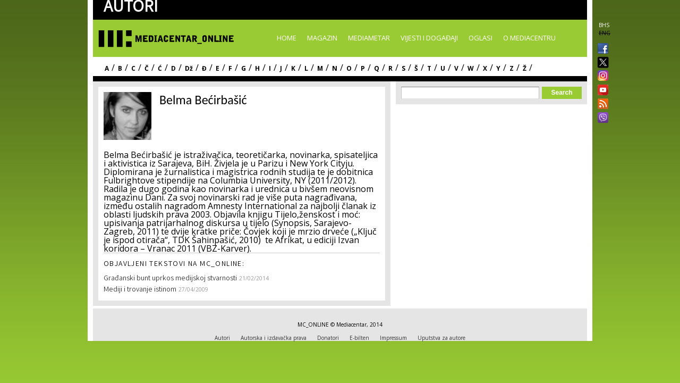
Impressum (393, 338)
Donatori (328, 338)
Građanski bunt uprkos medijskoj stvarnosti (170, 278)
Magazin (322, 38)
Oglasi (480, 38)
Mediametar (369, 38)
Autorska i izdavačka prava (274, 338)
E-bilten (359, 338)
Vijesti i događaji (429, 38)
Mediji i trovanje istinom (140, 290)
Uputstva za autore (441, 338)
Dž (189, 68)
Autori (222, 338)
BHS (604, 25)
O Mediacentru (529, 38)
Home (286, 38)
